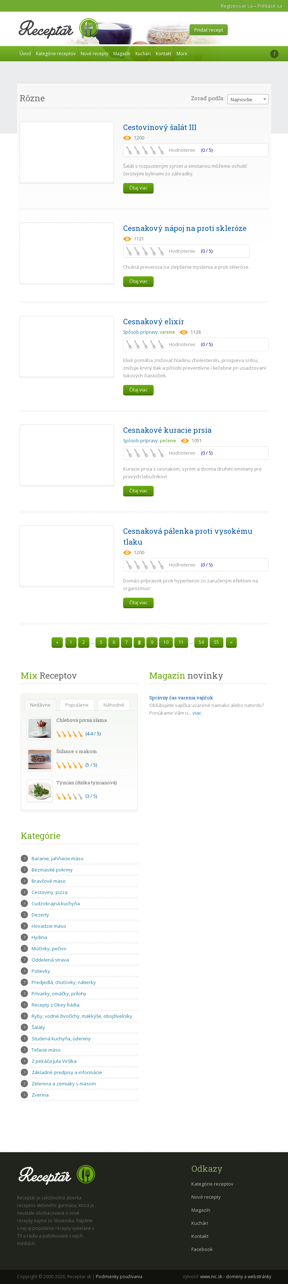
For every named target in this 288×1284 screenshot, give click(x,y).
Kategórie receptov (56, 53)
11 (181, 642)
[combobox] (248, 99)
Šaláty (38, 1027)
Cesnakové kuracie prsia (167, 430)
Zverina (40, 1095)
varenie (167, 332)
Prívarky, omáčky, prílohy (59, 993)
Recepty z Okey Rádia (56, 1004)
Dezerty (40, 914)
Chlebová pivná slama (81, 720)
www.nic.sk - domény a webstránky (235, 1276)
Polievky (41, 971)
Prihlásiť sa (269, 6)
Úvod (25, 53)
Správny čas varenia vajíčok (181, 697)
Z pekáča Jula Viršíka (54, 1061)
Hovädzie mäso (49, 926)
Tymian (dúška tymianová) (86, 782)
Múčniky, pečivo (49, 948)
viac (196, 713)
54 (201, 642)
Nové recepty (94, 53)
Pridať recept (208, 30)
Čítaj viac (138, 188)
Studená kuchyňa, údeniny (61, 1038)
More (182, 53)
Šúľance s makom (76, 751)
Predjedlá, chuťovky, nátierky (64, 982)
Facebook (202, 1249)
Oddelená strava (50, 959)
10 (166, 642)
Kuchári (143, 53)
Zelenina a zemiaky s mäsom (64, 1083)
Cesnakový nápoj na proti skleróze (185, 228)
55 (216, 642)
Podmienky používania (119, 1276)
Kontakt (163, 53)
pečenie (168, 441)
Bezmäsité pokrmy (52, 869)
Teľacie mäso (46, 1050)
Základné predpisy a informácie (67, 1072)
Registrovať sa (237, 6)
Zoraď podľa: (207, 98)
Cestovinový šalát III (159, 127)
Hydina (39, 937)
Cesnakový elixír (153, 321)
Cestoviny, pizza (50, 892)
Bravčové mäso (49, 881)
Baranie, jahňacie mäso (58, 858)
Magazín (121, 53)
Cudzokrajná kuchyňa (56, 903)
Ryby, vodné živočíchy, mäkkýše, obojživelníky (82, 1016)
